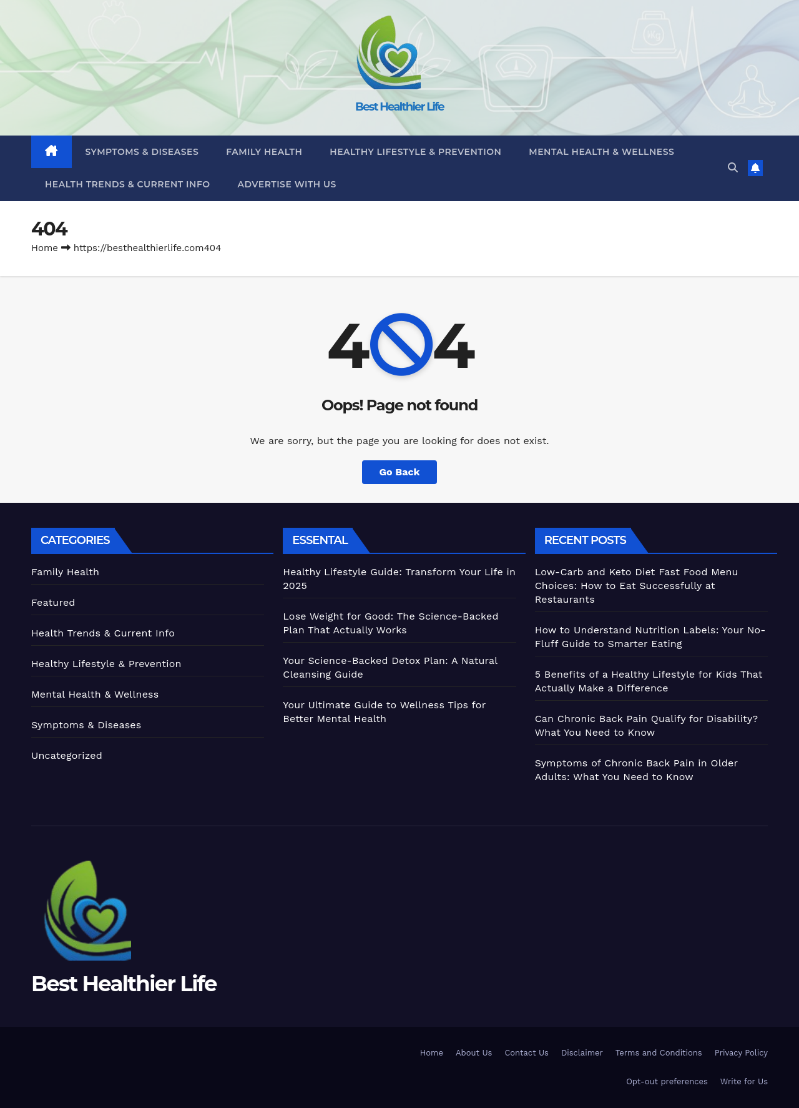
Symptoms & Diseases (142, 151)
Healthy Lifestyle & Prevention (415, 151)
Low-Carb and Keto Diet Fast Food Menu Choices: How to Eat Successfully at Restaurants (636, 585)
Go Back (400, 472)
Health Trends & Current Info (127, 184)
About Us (474, 1052)
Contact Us (526, 1052)
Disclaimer (582, 1052)
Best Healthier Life (399, 107)
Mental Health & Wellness (601, 151)
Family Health (264, 151)
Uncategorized (66, 755)
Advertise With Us (287, 184)
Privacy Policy (741, 1052)
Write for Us (744, 1081)
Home (44, 248)
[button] (733, 168)
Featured (53, 602)
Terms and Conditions (658, 1052)
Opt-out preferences (667, 1081)
